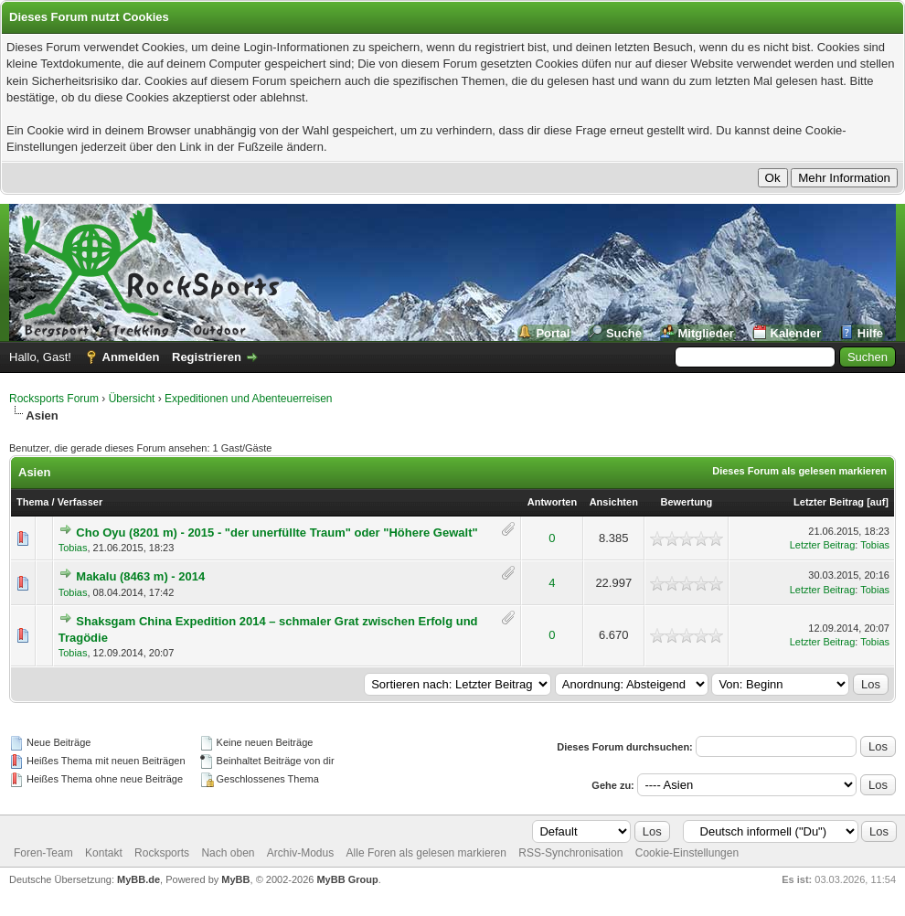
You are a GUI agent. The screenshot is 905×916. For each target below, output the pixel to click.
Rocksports (161, 853)
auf (878, 501)
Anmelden (131, 357)
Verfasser (80, 501)
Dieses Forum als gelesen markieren (799, 470)
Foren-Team (43, 853)
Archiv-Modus (300, 853)
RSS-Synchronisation (570, 853)
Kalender (796, 333)
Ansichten (614, 501)
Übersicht (132, 398)
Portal (553, 333)
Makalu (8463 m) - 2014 (140, 576)
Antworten (552, 501)
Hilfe (870, 333)
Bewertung (686, 501)
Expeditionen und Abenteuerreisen (248, 398)
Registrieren (206, 357)
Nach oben (227, 853)
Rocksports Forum (54, 398)
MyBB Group (347, 879)
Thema (32, 501)
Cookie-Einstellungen (687, 853)
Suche (624, 333)
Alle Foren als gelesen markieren (426, 853)
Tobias (73, 547)
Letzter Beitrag (828, 501)
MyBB (235, 879)
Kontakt (103, 853)
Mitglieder (706, 333)
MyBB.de (138, 879)
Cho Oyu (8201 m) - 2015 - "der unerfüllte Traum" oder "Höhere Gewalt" (276, 532)
